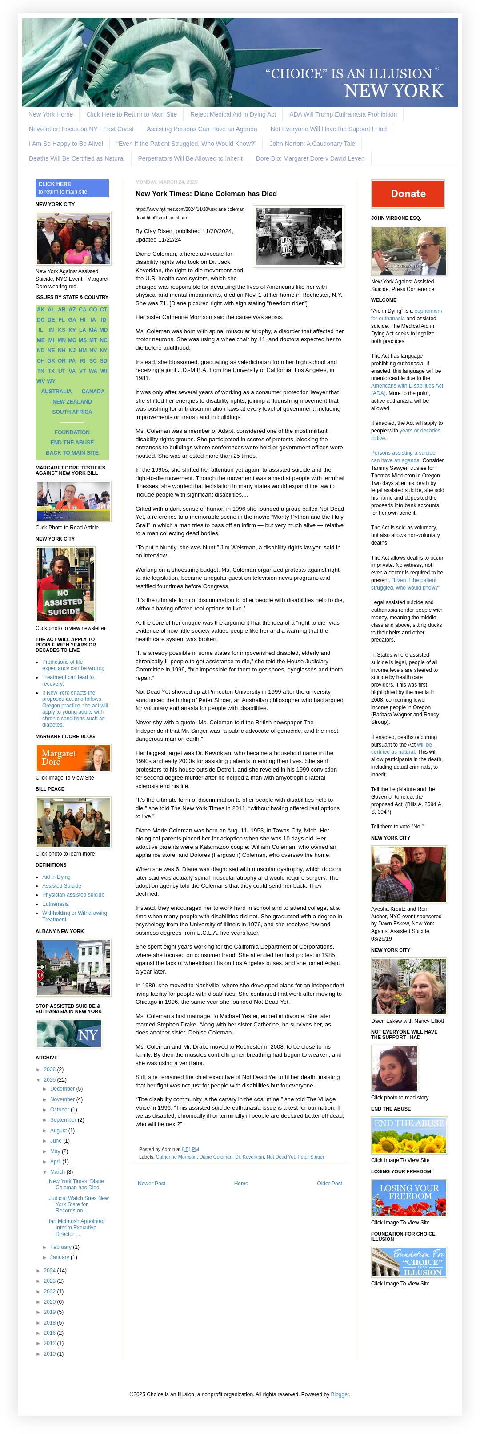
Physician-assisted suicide (73, 895)
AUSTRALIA (56, 391)
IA (93, 320)
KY (72, 330)
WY (51, 381)
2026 (50, 1069)
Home (241, 1183)
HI (82, 320)
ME (41, 340)
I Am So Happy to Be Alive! (66, 143)
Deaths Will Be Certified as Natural (77, 158)
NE (51, 350)
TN (40, 371)
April (56, 1162)
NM (83, 350)
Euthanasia (55, 904)
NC (104, 340)
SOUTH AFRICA (72, 412)
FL (62, 320)
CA (82, 310)
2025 (50, 1080)
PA (72, 361)
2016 (50, 1333)
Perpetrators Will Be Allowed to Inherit (190, 158)
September (64, 1120)
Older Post (329, 1183)
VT (82, 371)
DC (40, 320)
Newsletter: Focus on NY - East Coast (81, 129)
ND (40, 350)
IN (51, 330)
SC (93, 361)
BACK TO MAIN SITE (72, 453)
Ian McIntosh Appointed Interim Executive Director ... (76, 1227)
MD (104, 330)
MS (83, 340)
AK (40, 310)
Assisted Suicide (61, 886)
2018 (50, 1323)
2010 (50, 1354)
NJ (72, 350)
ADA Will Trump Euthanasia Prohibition (343, 114)
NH (61, 350)
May (56, 1151)
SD (104, 361)
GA (72, 320)
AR (61, 310)
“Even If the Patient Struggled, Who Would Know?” (186, 143)
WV (40, 381)
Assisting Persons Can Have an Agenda (202, 129)
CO (93, 310)
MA (93, 330)
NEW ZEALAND (72, 402)
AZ (72, 310)
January (60, 1257)
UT (61, 371)
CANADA (93, 391)
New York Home (50, 114)
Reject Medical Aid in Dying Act (233, 114)
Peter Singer (311, 1156)
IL (40, 330)
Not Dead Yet (281, 1156)
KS (62, 330)
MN (62, 340)
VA (72, 371)
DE (51, 320)
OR (62, 361)
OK (51, 361)
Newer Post (151, 1183)
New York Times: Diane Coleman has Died (76, 1184)
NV (93, 350)
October (60, 1110)
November (63, 1099)
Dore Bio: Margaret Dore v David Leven (310, 158)
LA (82, 330)
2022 (50, 1292)
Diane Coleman (216, 1156)
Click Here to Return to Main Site (131, 114)
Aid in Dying (56, 877)
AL (51, 310)
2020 (50, 1302)
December (63, 1089)
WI (103, 371)
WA (93, 371)
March (58, 1172)
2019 (50, 1312)
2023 (50, 1281)
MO (72, 340)
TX (51, 371)
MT (93, 340)
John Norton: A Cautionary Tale (312, 143)
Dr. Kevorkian (249, 1156)
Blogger (340, 1394)
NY (104, 350)
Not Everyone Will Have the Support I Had (329, 129)
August (59, 1130)
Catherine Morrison (176, 1156)
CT (103, 310)
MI (51, 340)
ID (103, 320)
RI (82, 361)
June (56, 1141)
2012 (50, 1343)
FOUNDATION (72, 432)
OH (41, 361)
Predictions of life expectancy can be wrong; (73, 665)
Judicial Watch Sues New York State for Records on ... (79, 1204)
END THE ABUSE (72, 443)
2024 (50, 1271)
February (61, 1247)
